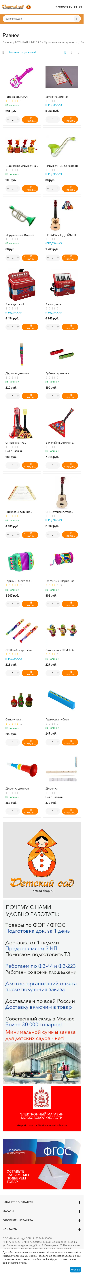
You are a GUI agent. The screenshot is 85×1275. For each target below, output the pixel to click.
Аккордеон (53, 304)
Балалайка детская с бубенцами (59, 443)
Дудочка (52, 788)
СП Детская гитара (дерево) (58, 512)
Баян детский (14, 304)
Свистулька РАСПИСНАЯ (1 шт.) (19, 719)
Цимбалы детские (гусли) (18, 512)
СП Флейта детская (18, 650)
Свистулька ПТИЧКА (60, 650)
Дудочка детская (17, 373)
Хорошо (75, 1269)
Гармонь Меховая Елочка (17, 581)
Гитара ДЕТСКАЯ (17, 97)
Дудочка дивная (57, 97)
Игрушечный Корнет (19, 235)
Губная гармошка (57, 373)
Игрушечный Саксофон (62, 166)
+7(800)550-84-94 (68, 7)
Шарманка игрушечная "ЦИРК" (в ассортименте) (21, 166)
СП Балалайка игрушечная (14, 443)
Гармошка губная (57, 719)
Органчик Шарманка (60, 581)
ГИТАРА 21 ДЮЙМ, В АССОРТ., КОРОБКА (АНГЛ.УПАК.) (61, 235)
